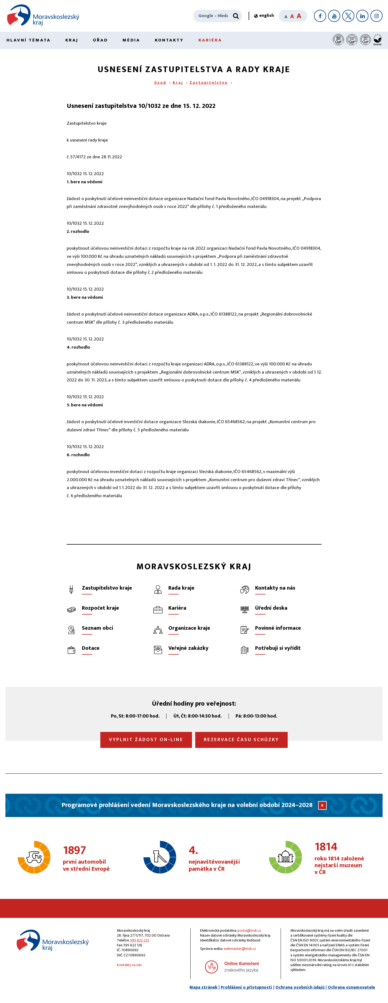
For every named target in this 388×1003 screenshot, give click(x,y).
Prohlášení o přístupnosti (246, 987)
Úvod (160, 82)
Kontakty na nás (129, 965)
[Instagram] (376, 16)
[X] (348, 16)
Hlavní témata (29, 40)
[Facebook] (320, 16)
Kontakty (169, 40)
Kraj (71, 40)
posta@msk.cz (249, 930)
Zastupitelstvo (209, 82)
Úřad (100, 40)
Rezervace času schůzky (241, 740)
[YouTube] (334, 16)
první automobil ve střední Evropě (92, 859)
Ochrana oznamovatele (351, 987)
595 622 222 (139, 940)
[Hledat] (236, 16)
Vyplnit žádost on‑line (146, 740)
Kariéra (210, 40)
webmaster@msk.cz (240, 949)
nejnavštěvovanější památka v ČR (218, 859)
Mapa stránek (203, 987)
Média (131, 40)
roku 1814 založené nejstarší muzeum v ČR (344, 858)
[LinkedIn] (362, 16)
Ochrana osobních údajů (300, 987)
